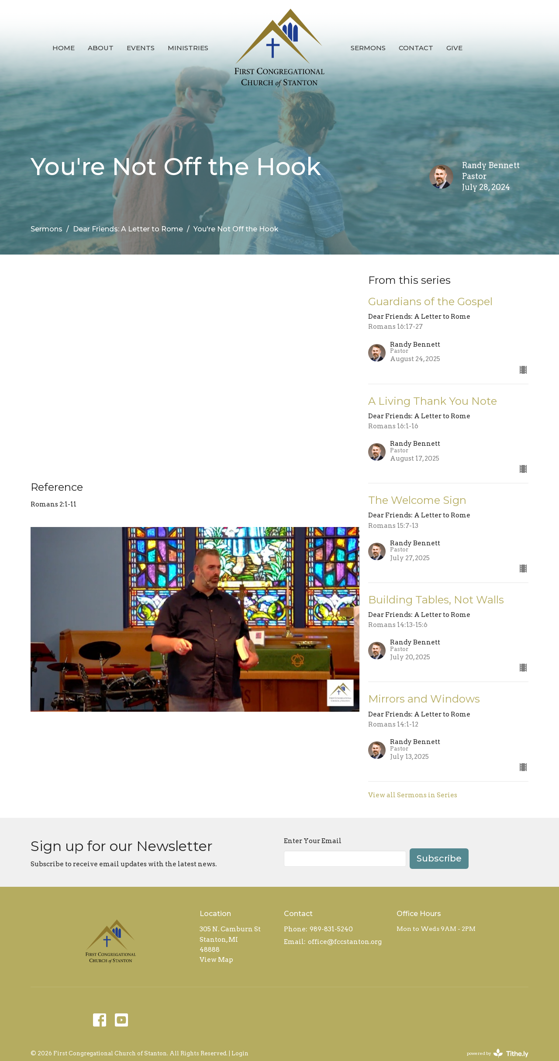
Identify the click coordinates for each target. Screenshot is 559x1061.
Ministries (188, 48)
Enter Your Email (313, 841)
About (101, 48)
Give (454, 48)
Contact (416, 48)
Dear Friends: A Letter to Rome (128, 229)
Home (63, 48)
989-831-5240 (331, 929)
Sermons (368, 48)
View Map (216, 960)
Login (239, 1053)
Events (141, 48)
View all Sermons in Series (412, 795)
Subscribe (439, 858)
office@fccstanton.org (345, 942)
